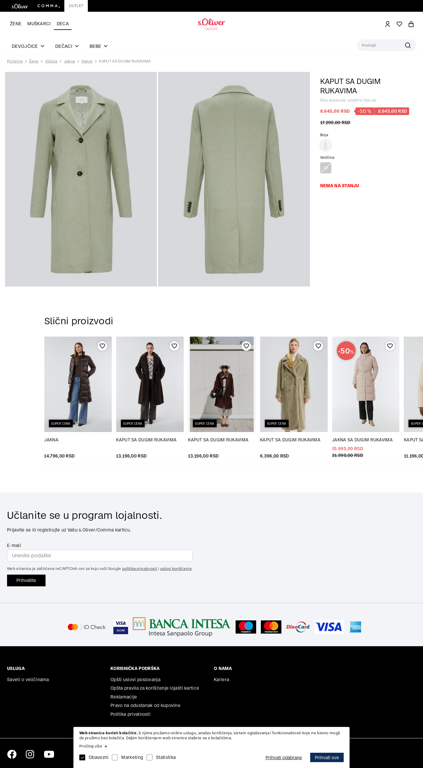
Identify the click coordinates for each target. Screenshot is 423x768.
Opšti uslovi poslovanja (135, 679)
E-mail (14, 545)
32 (325, 167)
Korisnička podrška (135, 668)
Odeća (51, 61)
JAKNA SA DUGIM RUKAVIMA (362, 440)
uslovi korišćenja (176, 568)
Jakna (69, 61)
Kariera (221, 679)
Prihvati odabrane (284, 757)
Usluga (16, 668)
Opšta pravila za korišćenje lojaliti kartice (154, 688)
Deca (63, 23)
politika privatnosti (139, 568)
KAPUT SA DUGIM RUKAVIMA (125, 61)
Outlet (76, 5)
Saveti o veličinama (28, 679)
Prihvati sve (327, 757)
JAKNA (51, 440)
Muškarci (39, 23)
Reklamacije (123, 697)
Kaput (87, 61)
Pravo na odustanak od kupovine (145, 705)
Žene (15, 23)
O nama (223, 668)
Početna (15, 61)
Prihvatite (26, 580)
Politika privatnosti (130, 714)
